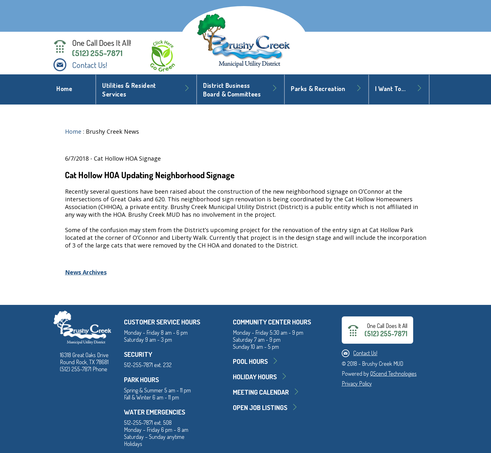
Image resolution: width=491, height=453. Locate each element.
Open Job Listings (260, 407)
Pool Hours (250, 361)
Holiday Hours (255, 376)
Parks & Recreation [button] (318, 89)
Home (64, 89)
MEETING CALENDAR (261, 392)
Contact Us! (89, 65)
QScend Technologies (393, 373)
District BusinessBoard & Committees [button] (232, 89)
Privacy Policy (357, 383)
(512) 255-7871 (97, 53)
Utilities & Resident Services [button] (129, 89)
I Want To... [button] (390, 89)
